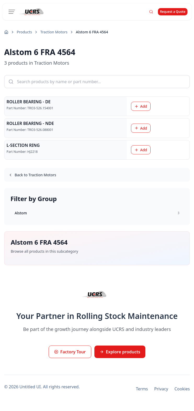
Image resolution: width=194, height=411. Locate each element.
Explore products (120, 352)
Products (24, 31)
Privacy (161, 389)
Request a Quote (172, 11)
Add (140, 106)
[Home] (6, 32)
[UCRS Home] (34, 12)
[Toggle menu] (12, 12)
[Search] (151, 11)
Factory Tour (70, 352)
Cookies (182, 389)
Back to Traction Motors (32, 174)
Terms (142, 389)
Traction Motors (53, 31)
